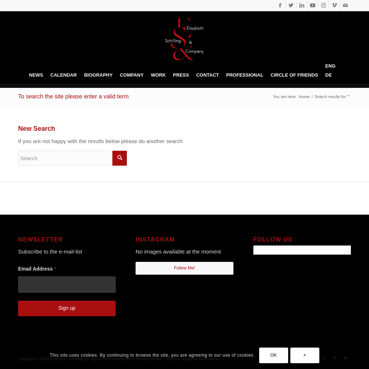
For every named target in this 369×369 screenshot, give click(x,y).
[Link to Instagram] (323, 5)
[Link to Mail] (345, 5)
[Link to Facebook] (280, 5)
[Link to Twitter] (291, 5)
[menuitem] (36, 75)
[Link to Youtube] (312, 5)
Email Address (37, 269)
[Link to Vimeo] (334, 5)
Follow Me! (184, 268)
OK (273, 355)
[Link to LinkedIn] (302, 5)
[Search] (339, 93)
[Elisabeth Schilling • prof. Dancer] (184, 39)
